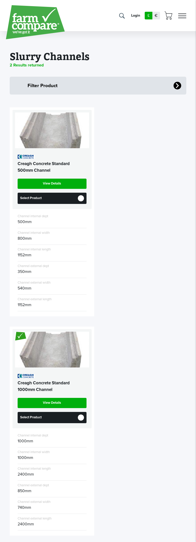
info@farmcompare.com (166, 382)
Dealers (26, 419)
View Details (51, 183)
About (23, 381)
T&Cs (89, 456)
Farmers (27, 406)
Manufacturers (41, 432)
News (21, 394)
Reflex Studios (149, 456)
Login (135, 15)
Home (22, 369)
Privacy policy (106, 456)
